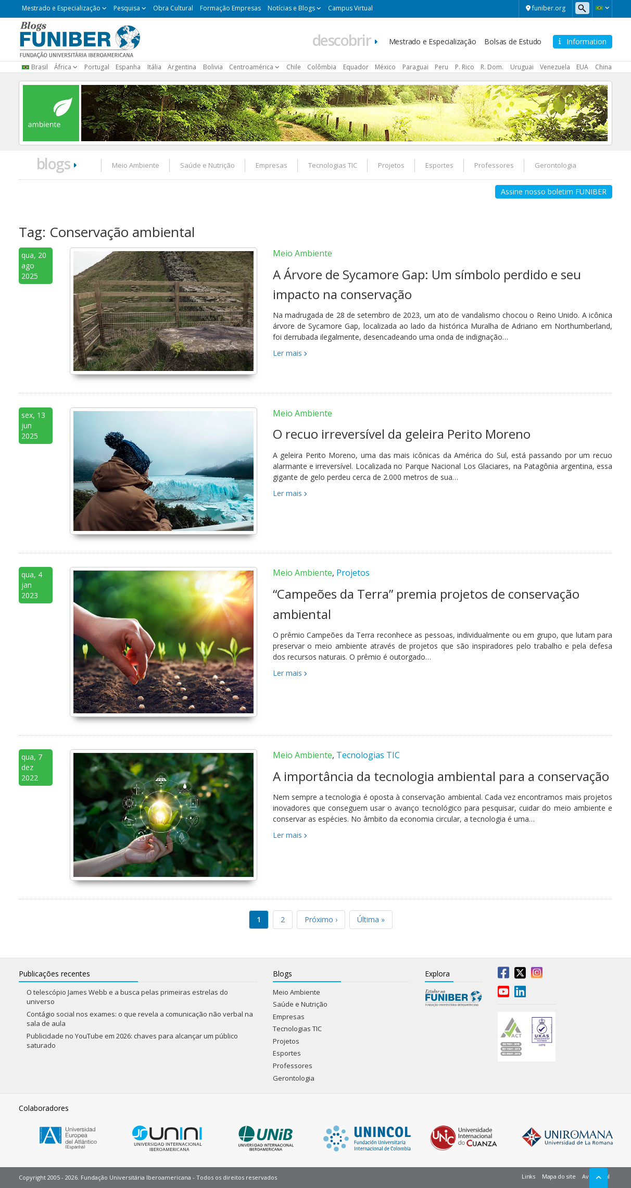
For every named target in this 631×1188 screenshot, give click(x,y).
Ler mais (287, 353)
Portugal (96, 67)
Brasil (39, 67)
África (62, 67)
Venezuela (555, 67)
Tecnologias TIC (332, 165)
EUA (582, 67)
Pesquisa (126, 8)
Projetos (391, 165)
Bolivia (213, 67)
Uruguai (522, 67)
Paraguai (415, 67)
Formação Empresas (230, 8)
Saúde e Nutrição (207, 165)
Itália (154, 67)
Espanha (128, 67)
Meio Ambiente (135, 165)
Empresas (271, 165)
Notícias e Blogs (291, 8)
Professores (494, 165)
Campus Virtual (350, 8)
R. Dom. (492, 67)
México (385, 67)
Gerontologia (555, 165)
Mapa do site (558, 1176)
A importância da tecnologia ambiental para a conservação (441, 776)
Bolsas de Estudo (512, 41)
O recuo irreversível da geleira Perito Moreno (402, 433)
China (603, 67)
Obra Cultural (173, 8)
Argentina (182, 67)
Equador (356, 67)
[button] (602, 8)
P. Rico (464, 67)
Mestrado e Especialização (61, 8)
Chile (293, 67)
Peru (441, 67)
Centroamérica (251, 67)
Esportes (439, 165)
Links (528, 1176)
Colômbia (321, 67)
